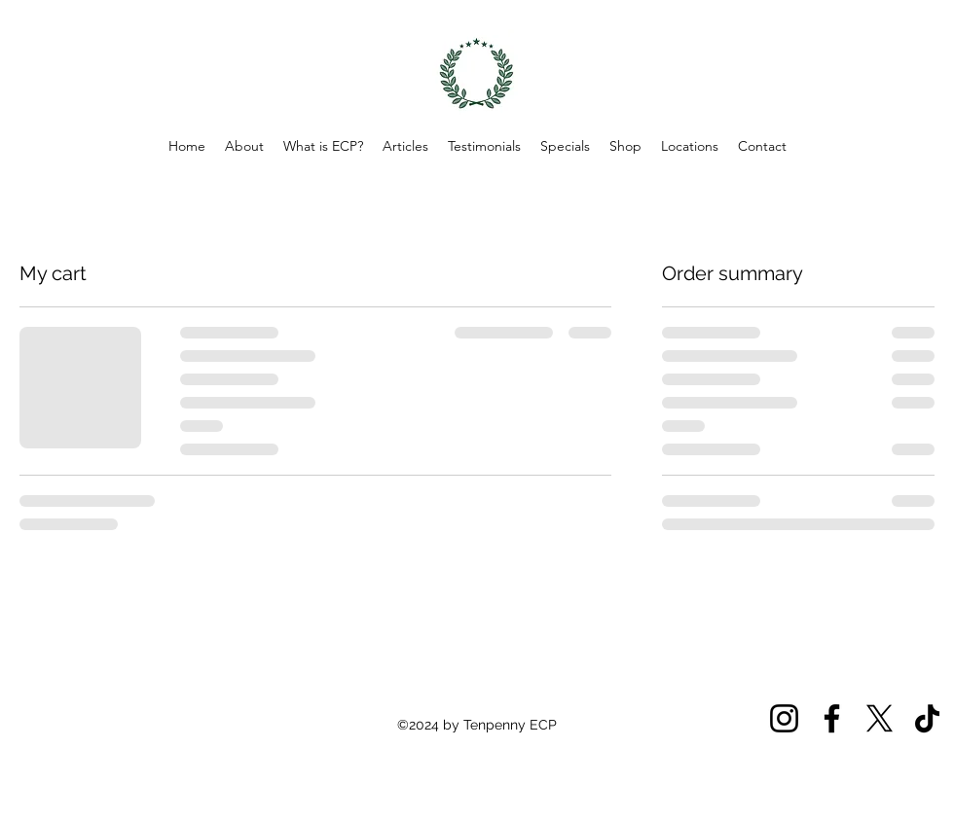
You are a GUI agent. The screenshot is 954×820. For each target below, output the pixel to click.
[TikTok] (927, 718)
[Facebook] (832, 718)
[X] (880, 718)
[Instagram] (784, 718)
